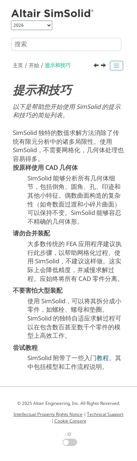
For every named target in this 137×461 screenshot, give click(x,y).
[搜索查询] (66, 44)
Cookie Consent (70, 421)
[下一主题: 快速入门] (104, 66)
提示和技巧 (58, 65)
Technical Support (105, 414)
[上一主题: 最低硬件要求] (97, 66)
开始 (34, 65)
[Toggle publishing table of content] (116, 65)
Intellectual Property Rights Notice (48, 414)
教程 (102, 358)
